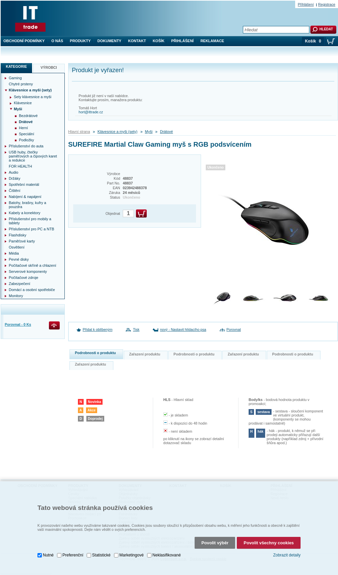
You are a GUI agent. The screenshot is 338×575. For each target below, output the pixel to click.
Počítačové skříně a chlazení (32, 265)
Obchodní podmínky (24, 41)
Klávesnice (23, 103)
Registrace (326, 4)
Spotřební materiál (24, 184)
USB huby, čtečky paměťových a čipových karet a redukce (33, 156)
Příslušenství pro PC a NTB (31, 229)
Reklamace (212, 41)
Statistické (101, 554)
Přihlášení (182, 41)
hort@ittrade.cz (91, 112)
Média (14, 253)
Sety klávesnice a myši (32, 97)
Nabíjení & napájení (25, 197)
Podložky (26, 140)
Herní (23, 128)
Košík (159, 41)
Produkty (80, 41)
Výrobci (48, 67)
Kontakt (137, 41)
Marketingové (131, 554)
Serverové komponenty (28, 271)
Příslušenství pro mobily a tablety (30, 221)
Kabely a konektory (24, 213)
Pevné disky (19, 259)
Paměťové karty (22, 241)
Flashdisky (17, 235)
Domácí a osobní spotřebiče (32, 290)
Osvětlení (16, 247)
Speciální (26, 134)
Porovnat (233, 329)
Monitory (16, 296)
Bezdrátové (28, 116)
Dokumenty (109, 41)
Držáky (14, 178)
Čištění (14, 191)
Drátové (166, 132)
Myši (149, 132)
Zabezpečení (19, 284)
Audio (13, 172)
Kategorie (16, 66)
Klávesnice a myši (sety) (117, 132)
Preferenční (72, 554)
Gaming (15, 78)
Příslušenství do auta (26, 146)
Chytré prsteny (21, 84)
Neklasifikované (166, 554)
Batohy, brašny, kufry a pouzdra (27, 205)
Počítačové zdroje (23, 278)
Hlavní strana (79, 132)
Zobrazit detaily (287, 554)
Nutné (48, 554)
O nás (57, 41)
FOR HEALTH (20, 166)
